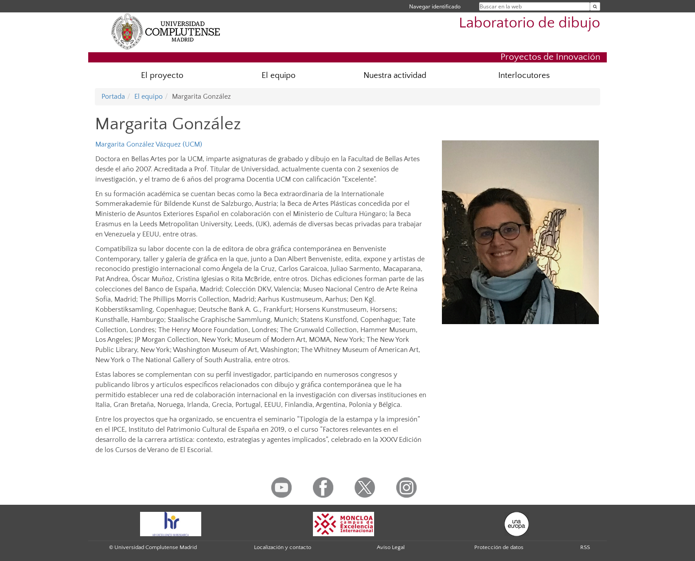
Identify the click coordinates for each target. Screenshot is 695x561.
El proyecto (162, 75)
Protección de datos (498, 547)
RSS (585, 547)
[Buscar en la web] (595, 6)
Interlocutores (524, 75)
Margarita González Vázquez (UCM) (148, 144)
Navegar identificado (435, 6)
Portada (113, 97)
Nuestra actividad (394, 75)
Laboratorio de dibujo (529, 23)
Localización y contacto (282, 547)
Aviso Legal (391, 547)
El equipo (279, 75)
